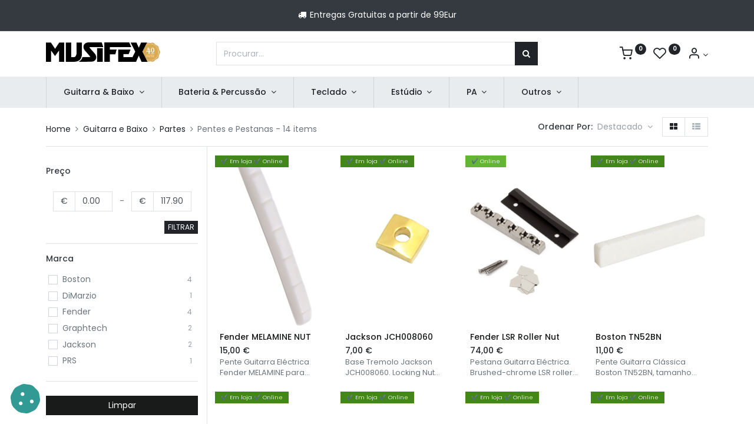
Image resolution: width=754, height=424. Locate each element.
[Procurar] (526, 53)
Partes (173, 129)
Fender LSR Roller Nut (515, 337)
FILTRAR (181, 227)
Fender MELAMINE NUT (265, 337)
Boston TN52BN (629, 337)
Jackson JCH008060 (389, 337)
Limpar (122, 405)
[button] (625, 127)
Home (58, 129)
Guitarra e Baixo (115, 129)
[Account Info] (697, 55)
